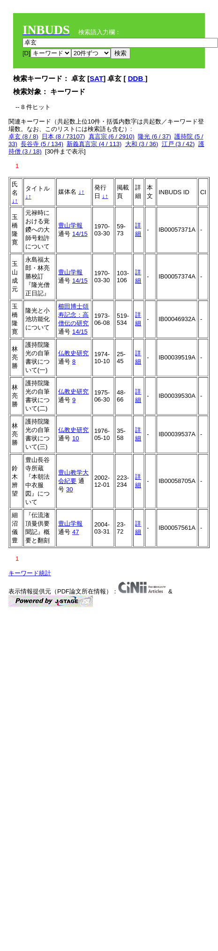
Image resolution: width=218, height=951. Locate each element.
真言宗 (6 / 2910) (112, 136)
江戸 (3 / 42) (178, 143)
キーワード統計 (29, 573)
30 (69, 489)
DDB (136, 78)
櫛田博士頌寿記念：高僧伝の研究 (73, 315)
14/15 (80, 233)
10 (75, 438)
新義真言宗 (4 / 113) (94, 143)
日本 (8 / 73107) (63, 136)
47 (75, 531)
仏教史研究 (73, 353)
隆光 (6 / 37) (154, 136)
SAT (96, 78)
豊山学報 (70, 225)
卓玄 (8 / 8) (23, 136)
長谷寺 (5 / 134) (42, 143)
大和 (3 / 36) (141, 143)
